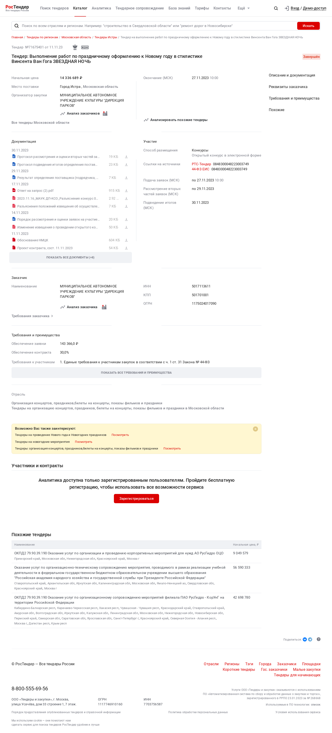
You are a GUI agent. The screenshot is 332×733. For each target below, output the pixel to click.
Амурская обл (24, 613)
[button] (276, 8)
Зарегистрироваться (136, 499)
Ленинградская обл (124, 613)
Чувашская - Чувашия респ (139, 608)
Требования (294, 99)
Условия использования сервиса (298, 712)
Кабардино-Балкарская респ (34, 608)
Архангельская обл (61, 583)
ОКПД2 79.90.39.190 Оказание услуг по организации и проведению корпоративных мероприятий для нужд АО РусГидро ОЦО (118, 554)
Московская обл (53, 559)
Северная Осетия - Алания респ (193, 618)
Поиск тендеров (54, 8)
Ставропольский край (30, 583)
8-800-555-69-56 (30, 689)
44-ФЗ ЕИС (200, 170)
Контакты (222, 8)
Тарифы (202, 8)
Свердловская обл (200, 583)
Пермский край (25, 618)
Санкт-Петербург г (126, 618)
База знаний (179, 8)
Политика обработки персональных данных (198, 712)
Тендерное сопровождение (140, 8)
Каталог (80, 8)
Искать (308, 26)
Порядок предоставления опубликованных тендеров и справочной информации (66, 712)
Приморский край (27, 559)
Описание (292, 76)
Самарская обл (49, 618)
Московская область (100, 87)
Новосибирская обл (209, 613)
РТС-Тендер (201, 164)
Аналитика (101, 8)
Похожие (276, 110)
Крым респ (59, 624)
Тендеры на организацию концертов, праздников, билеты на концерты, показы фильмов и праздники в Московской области (118, 409)
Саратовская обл (74, 618)
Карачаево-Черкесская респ (77, 608)
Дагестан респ (39, 624)
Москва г (133, 559)
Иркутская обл (86, 583)
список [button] (315, 705)
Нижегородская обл (81, 559)
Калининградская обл (114, 583)
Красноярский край (111, 559)
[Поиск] (17, 26)
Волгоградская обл (49, 613)
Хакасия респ (109, 608)
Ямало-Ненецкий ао (171, 583)
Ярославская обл (99, 618)
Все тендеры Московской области (40, 123)
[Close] (255, 429)
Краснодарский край (176, 608)
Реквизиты (288, 87)
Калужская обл (97, 613)
